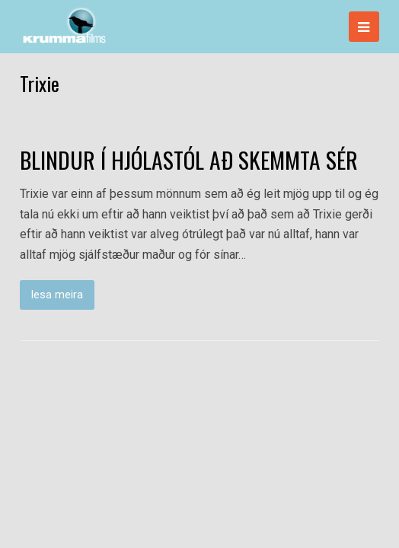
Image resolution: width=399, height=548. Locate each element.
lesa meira (57, 294)
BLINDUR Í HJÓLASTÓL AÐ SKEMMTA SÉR (189, 160)
